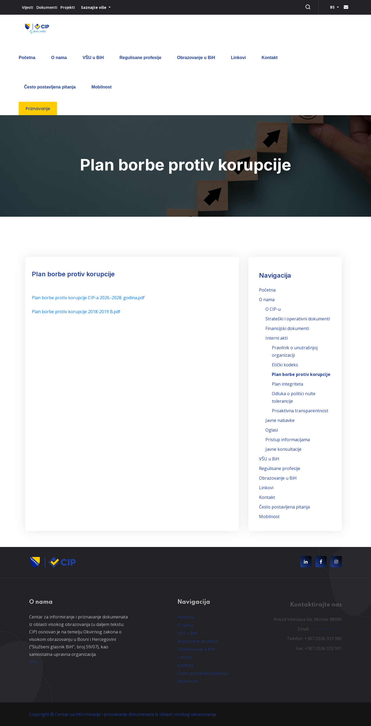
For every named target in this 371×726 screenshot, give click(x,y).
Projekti (67, 7)
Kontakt (270, 57)
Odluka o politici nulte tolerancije (293, 397)
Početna (27, 57)
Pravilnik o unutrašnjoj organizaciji (295, 351)
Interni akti (276, 338)
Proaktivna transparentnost (300, 411)
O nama (59, 57)
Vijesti (27, 7)
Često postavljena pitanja (50, 87)
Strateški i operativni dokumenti (297, 319)
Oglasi (271, 430)
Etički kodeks (285, 365)
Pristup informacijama (287, 439)
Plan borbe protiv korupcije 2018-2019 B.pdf (76, 312)
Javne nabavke (280, 420)
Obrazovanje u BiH (196, 57)
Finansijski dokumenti (287, 328)
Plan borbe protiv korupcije (301, 374)
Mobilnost (101, 87)
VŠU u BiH (93, 57)
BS (333, 7)
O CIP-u (273, 309)
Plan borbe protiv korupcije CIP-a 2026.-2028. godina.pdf (88, 298)
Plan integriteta (287, 384)
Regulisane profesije (140, 57)
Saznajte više (94, 7)
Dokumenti (46, 7)
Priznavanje (38, 108)
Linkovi (238, 57)
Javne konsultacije (283, 449)
